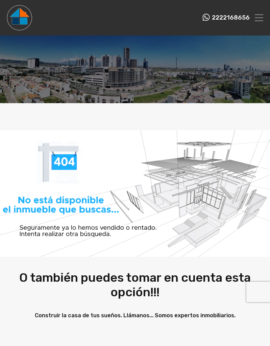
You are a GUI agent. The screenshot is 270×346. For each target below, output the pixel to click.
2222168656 (231, 17)
